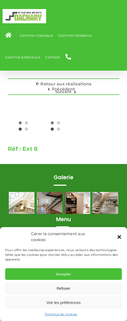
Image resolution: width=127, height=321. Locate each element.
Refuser (63, 288)
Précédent (63, 88)
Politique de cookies (61, 314)
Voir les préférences (63, 302)
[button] (119, 237)
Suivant (63, 90)
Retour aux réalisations (63, 82)
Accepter (63, 274)
